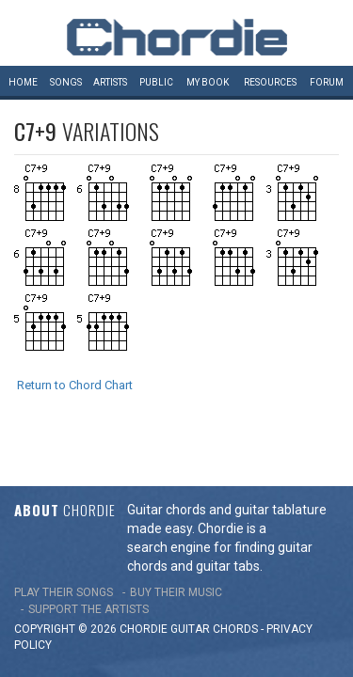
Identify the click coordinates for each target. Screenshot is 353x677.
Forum (327, 82)
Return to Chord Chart (75, 385)
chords (235, 592)
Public (156, 82)
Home (23, 82)
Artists (110, 82)
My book (207, 82)
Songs (66, 82)
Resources (270, 82)
